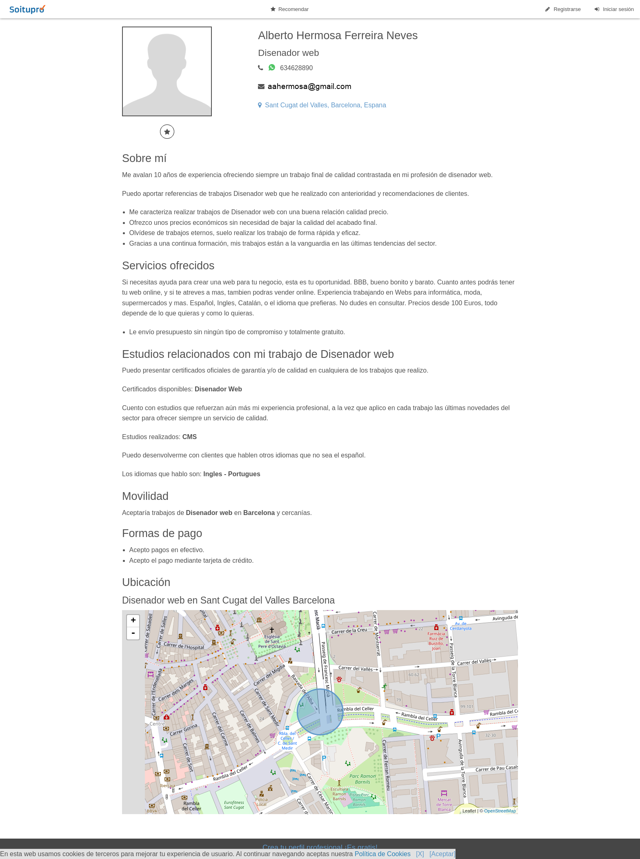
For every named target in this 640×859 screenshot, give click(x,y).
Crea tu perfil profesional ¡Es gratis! (320, 847)
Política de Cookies (383, 853)
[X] (420, 853)
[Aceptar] (442, 853)
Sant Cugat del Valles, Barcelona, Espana (322, 105)
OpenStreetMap (500, 810)
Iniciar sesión (613, 9)
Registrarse (562, 9)
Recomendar (290, 9)
